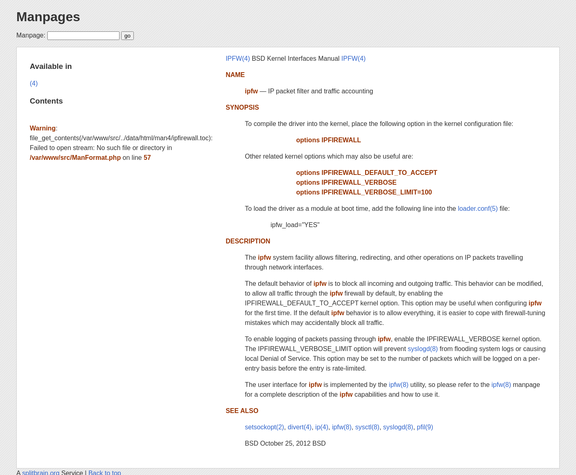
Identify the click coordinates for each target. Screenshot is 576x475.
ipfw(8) (398, 384)
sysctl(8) (367, 427)
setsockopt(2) (264, 427)
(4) (34, 83)
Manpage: (30, 35)
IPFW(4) (238, 58)
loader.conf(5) (478, 208)
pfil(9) (425, 427)
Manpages (48, 16)
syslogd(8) (423, 348)
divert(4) (300, 427)
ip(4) (321, 427)
